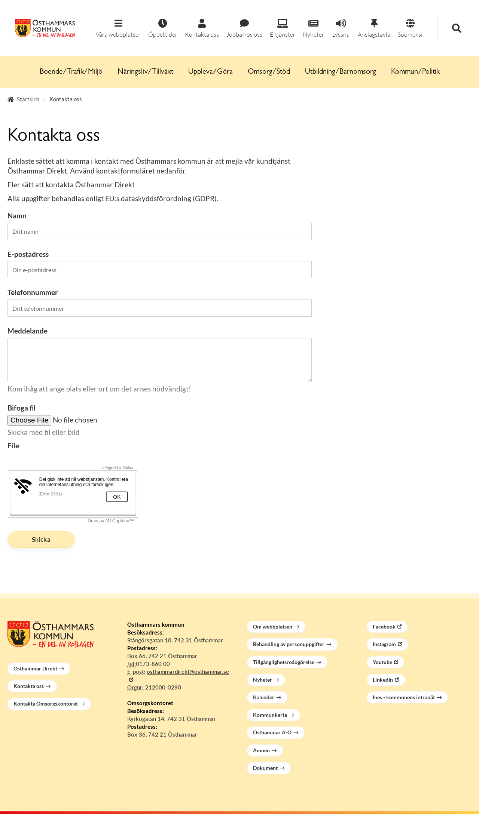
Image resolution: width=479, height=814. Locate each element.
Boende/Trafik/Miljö (71, 72)
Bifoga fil (21, 407)
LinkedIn (383, 679)
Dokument (265, 768)
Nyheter (262, 679)
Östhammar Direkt (35, 668)
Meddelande (27, 330)
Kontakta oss (28, 686)
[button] (118, 29)
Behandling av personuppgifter (288, 644)
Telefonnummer (32, 292)
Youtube (382, 662)
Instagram (384, 644)
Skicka (41, 539)
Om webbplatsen (272, 626)
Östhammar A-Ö (272, 732)
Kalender (263, 697)
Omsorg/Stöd (269, 72)
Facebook (384, 626)
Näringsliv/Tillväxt (145, 72)
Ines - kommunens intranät (404, 697)
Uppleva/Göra (210, 72)
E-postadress (28, 254)
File (13, 445)
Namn (17, 215)
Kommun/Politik (415, 72)
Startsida (28, 99)
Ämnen (261, 750)
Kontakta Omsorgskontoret (45, 703)
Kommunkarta (270, 715)
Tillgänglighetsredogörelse (283, 662)
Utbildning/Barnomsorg (340, 72)
